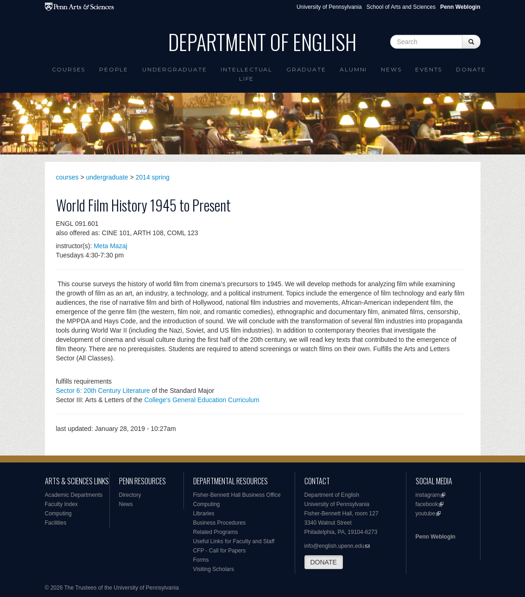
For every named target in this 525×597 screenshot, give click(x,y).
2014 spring (153, 177)
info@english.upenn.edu (334, 546)
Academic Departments (74, 495)
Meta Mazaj (110, 246)
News (391, 69)
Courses (69, 69)
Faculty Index (61, 504)
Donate (471, 69)
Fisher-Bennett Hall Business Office (237, 495)
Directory (130, 495)
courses (67, 177)
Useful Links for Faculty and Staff (234, 541)
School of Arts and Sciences (401, 7)
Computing (58, 513)
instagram (428, 495)
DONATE (323, 562)
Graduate (306, 69)
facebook (427, 504)
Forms (201, 560)
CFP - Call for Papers (219, 550)
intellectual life (246, 74)
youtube (426, 513)
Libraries (204, 513)
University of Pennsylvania (329, 7)
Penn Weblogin (435, 536)
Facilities (56, 523)
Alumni (353, 69)
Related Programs (215, 532)
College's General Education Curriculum (201, 400)
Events (428, 69)
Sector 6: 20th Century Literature (103, 390)
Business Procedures (219, 523)
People (113, 69)
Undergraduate (174, 69)
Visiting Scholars (213, 569)
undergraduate (107, 177)
